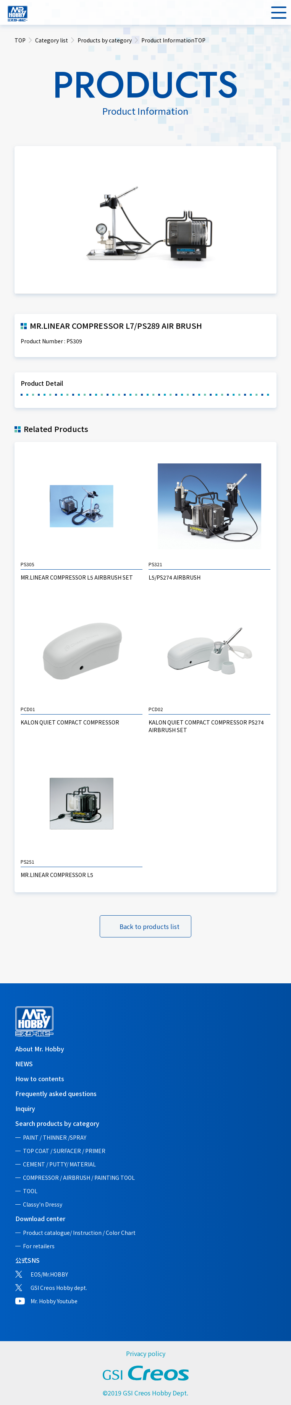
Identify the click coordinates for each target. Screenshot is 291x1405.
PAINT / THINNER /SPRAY (54, 1137)
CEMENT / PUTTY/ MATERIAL (59, 1164)
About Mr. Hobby (39, 1048)
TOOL (30, 1191)
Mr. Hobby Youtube (54, 1301)
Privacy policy (145, 1353)
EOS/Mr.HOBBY (49, 1274)
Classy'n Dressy (42, 1204)
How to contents (39, 1078)
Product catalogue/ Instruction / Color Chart (79, 1232)
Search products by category (57, 1123)
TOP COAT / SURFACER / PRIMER (64, 1151)
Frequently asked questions (56, 1093)
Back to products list (149, 926)
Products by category (105, 40)
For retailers (39, 1246)
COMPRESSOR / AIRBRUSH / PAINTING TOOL (79, 1177)
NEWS (24, 1063)
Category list (51, 40)
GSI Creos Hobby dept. (59, 1287)
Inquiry (25, 1108)
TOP (20, 40)
